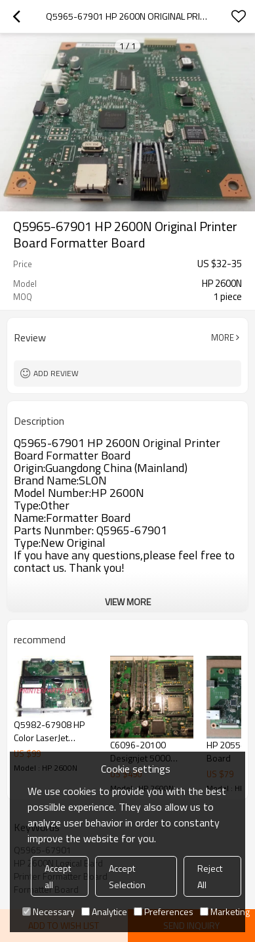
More (222, 337)
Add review (56, 373)
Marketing (225, 911)
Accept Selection (127, 876)
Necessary (48, 911)
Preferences (163, 911)
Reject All (209, 876)
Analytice (104, 911)
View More (128, 602)
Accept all (58, 876)
